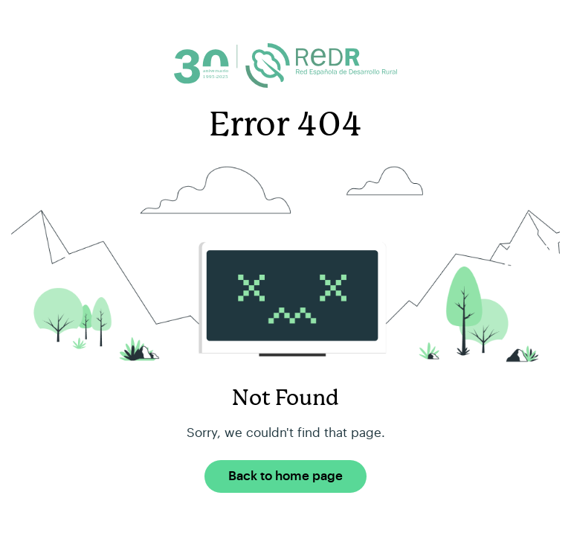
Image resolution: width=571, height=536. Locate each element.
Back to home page (285, 476)
